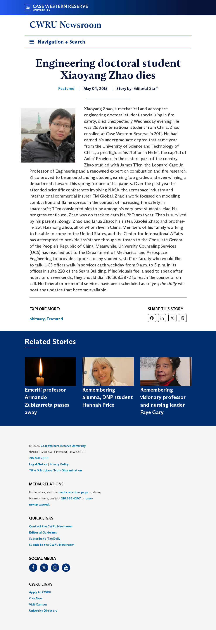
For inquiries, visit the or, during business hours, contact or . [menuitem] (65, 498)
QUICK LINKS (41, 518)
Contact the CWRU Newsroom (51, 526)
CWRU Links (40, 584)
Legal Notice (38, 464)
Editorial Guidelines (43, 532)
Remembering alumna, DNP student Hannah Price (107, 397)
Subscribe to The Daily (44, 539)
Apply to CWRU (40, 592)
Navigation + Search (56, 42)
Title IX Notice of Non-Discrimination (55, 470)
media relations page (73, 492)
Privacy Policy (59, 464)
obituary (37, 319)
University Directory (43, 610)
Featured (55, 319)
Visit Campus (38, 604)
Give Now (35, 598)
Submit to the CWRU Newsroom (51, 545)
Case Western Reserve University (63, 446)
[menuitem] (108, 526)
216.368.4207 (71, 498)
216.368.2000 (38, 458)
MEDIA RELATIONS (46, 484)
